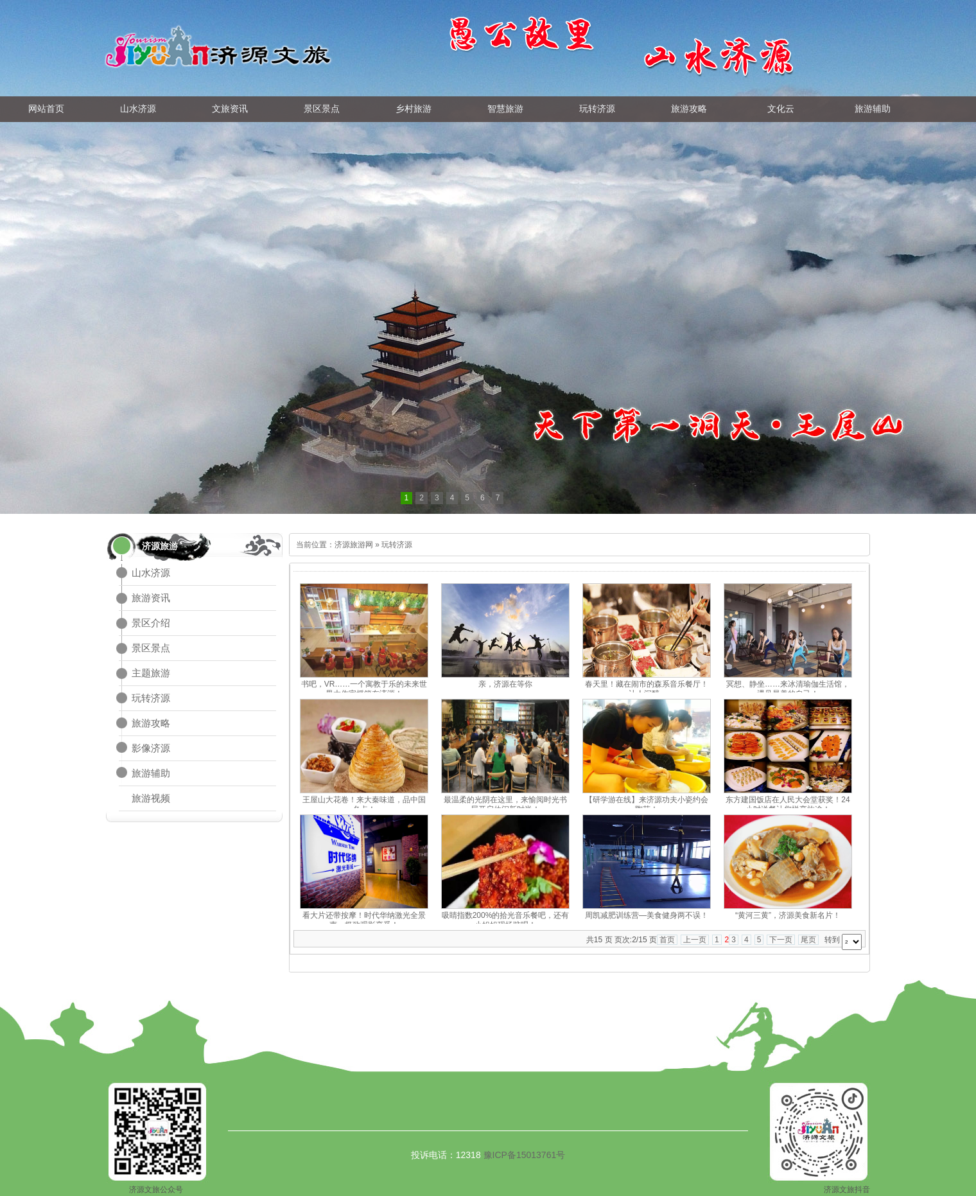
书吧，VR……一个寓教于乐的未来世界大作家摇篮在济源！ (364, 689)
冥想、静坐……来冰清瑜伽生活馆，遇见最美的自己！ (788, 689)
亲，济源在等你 (505, 684)
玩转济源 (151, 697)
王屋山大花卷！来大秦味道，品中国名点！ (364, 804)
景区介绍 (151, 622)
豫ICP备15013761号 (525, 1155)
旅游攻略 (151, 722)
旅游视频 (151, 798)
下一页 (780, 939)
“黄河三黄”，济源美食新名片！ (788, 915)
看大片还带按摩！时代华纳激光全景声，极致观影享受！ (364, 920)
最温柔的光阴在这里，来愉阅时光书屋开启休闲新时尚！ (505, 804)
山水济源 (151, 572)
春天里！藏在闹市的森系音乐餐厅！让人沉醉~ (646, 689)
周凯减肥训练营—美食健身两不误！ (646, 915)
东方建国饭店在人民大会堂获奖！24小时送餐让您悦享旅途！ (788, 804)
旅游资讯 (151, 597)
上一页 (694, 939)
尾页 (808, 939)
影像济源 (151, 748)
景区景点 (151, 647)
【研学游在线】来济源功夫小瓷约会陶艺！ (646, 804)
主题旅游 (151, 672)
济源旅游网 (354, 544)
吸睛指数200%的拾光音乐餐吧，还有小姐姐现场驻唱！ (506, 920)
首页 (667, 939)
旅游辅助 (151, 773)
